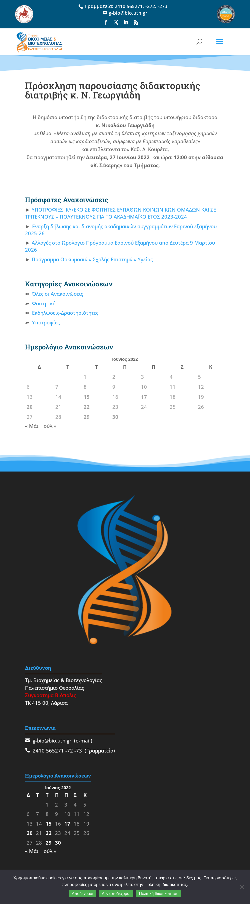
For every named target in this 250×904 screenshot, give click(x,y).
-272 (150, 6)
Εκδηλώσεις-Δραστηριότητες (65, 312)
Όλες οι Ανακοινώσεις (57, 293)
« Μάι (31, 425)
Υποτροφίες (46, 322)
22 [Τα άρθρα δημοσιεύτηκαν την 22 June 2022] (87, 406)
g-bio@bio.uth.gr (52, 740)
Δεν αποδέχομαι (116, 893)
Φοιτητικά (44, 303)
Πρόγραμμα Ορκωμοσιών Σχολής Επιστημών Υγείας (92, 259)
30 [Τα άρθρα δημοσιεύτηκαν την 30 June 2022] (115, 416)
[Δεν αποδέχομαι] (241, 887)
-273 (162, 6)
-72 (69, 750)
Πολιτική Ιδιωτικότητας (158, 893)
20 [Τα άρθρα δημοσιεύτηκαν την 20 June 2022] (30, 406)
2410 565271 (129, 6)
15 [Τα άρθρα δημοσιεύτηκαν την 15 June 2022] (87, 396)
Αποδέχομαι (82, 893)
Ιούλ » (49, 425)
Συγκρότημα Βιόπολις (50, 695)
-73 (78, 750)
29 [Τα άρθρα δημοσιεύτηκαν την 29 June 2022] (87, 416)
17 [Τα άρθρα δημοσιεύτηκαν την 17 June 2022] (144, 396)
